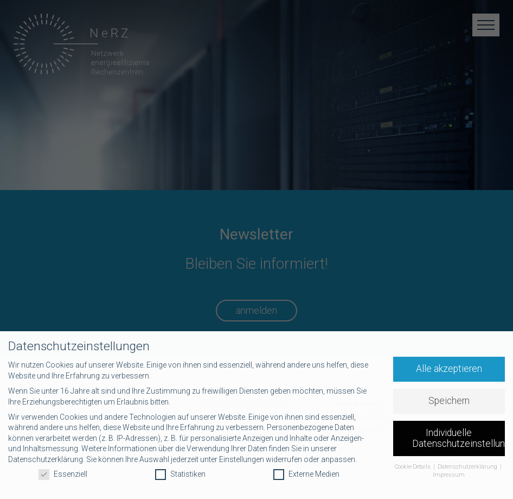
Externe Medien (306, 474)
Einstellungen (241, 459)
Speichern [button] (449, 400)
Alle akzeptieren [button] (449, 368)
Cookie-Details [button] (413, 466)
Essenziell (63, 474)
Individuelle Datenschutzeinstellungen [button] (458, 438)
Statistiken (180, 474)
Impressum (449, 474)
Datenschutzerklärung (45, 459)
